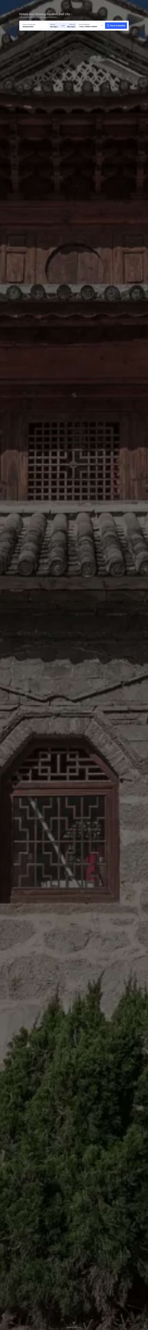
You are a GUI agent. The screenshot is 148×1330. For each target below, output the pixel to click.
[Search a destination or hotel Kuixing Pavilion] (34, 25)
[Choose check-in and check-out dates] (56, 25)
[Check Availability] (116, 25)
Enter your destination (29, 24)
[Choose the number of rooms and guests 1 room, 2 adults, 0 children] (90, 25)
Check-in (52, 24)
